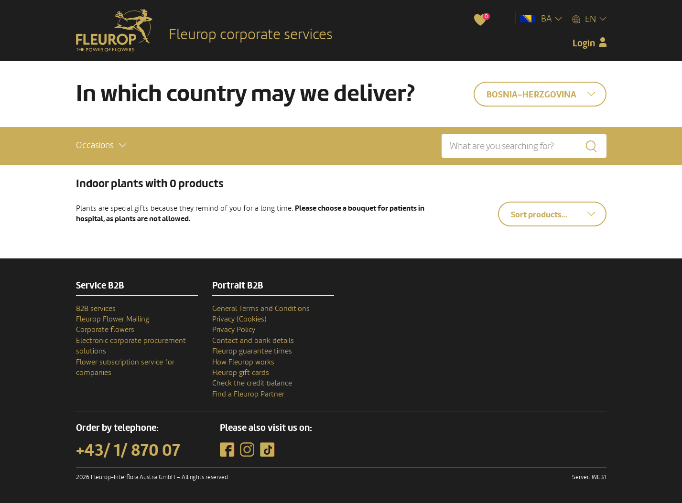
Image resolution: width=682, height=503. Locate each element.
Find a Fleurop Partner (248, 394)
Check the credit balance (252, 383)
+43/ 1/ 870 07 (128, 450)
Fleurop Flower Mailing (112, 319)
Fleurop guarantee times (252, 351)
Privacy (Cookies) (239, 319)
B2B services (96, 308)
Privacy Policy (233, 329)
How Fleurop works (243, 362)
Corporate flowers (105, 329)
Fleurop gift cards (240, 372)
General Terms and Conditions (261, 308)
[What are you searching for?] (524, 146)
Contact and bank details (253, 340)
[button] (101, 145)
